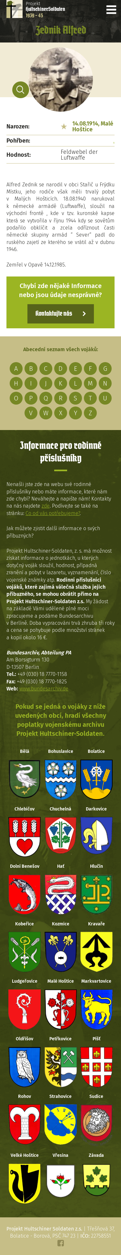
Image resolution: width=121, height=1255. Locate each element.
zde (46, 506)
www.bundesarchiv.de (43, 689)
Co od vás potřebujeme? (52, 513)
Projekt (45, 9)
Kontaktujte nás (53, 314)
